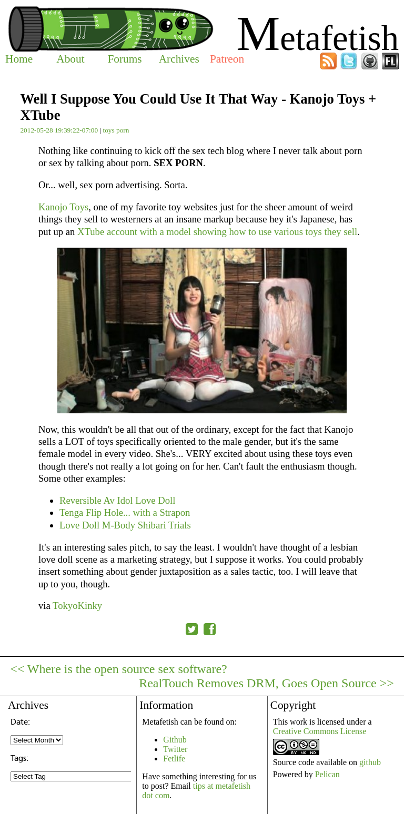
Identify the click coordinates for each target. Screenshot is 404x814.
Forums (124, 59)
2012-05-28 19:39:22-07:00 (59, 130)
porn (122, 130)
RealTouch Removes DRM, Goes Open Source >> (266, 683)
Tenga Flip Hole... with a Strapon (124, 512)
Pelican (327, 774)
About (70, 59)
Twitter (175, 749)
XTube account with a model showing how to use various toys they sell (217, 231)
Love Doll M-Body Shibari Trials (125, 525)
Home (19, 59)
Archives (179, 59)
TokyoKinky (77, 605)
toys (108, 130)
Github (174, 739)
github (370, 762)
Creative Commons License (320, 731)
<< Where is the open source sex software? (118, 669)
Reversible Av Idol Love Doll (117, 500)
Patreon (227, 59)
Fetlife (174, 758)
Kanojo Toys (63, 206)
